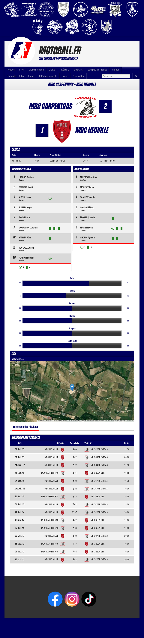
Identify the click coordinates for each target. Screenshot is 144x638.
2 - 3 (74, 528)
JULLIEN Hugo (25, 207)
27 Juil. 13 (19, 528)
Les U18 (78, 69)
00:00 (126, 457)
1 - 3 (74, 543)
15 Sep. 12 (19, 543)
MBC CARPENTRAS (96, 449)
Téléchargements (48, 76)
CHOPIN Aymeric (87, 237)
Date (19, 443)
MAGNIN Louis (86, 227)
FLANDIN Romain (26, 257)
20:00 (126, 512)
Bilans (65, 76)
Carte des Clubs (15, 76)
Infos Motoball (132, 621)
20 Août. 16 (19, 488)
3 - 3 (74, 496)
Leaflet (41, 420)
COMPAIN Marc (87, 207)
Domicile (60, 443)
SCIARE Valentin (87, 197)
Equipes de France (97, 69)
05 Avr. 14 (19, 520)
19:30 (126, 449)
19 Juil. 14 (19, 512)
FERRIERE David (26, 187)
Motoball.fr (60, 51)
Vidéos (115, 69)
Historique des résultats (25, 426)
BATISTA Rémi (25, 237)
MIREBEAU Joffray (88, 177)
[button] (72, 387)
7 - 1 (74, 504)
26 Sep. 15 (19, 496)
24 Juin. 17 (20, 465)
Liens (31, 76)
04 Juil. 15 (19, 504)
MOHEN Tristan (87, 187)
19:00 (126, 473)
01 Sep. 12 (19, 551)
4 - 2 (74, 536)
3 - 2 (74, 520)
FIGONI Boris (24, 217)
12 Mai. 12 (19, 559)
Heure (127, 443)
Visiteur (88, 443)
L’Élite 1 (53, 69)
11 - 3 (74, 512)
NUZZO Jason (25, 197)
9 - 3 (74, 480)
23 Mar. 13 (19, 536)
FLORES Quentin (87, 217)
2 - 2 (74, 465)
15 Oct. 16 (19, 473)
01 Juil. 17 (19, 449)
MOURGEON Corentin (28, 227)
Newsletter (78, 76)
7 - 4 (74, 551)
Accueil (11, 69)
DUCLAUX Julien (26, 248)
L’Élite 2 (65, 69)
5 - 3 (74, 488)
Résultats (74, 443)
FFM (21, 69)
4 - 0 (74, 449)
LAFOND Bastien (26, 177)
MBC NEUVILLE (53, 449)
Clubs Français (36, 69)
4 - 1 (74, 473)
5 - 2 (74, 457)
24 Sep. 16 (19, 481)
